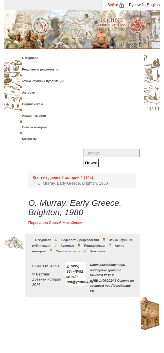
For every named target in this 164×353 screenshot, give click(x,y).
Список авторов (34, 127)
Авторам (29, 92)
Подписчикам (32, 104)
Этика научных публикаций (43, 81)
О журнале (30, 57)
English (153, 5)
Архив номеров (34, 115)
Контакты (29, 138)
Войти (112, 5)
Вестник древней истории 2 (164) (62, 177)
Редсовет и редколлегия (40, 69)
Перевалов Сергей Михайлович (56, 222)
